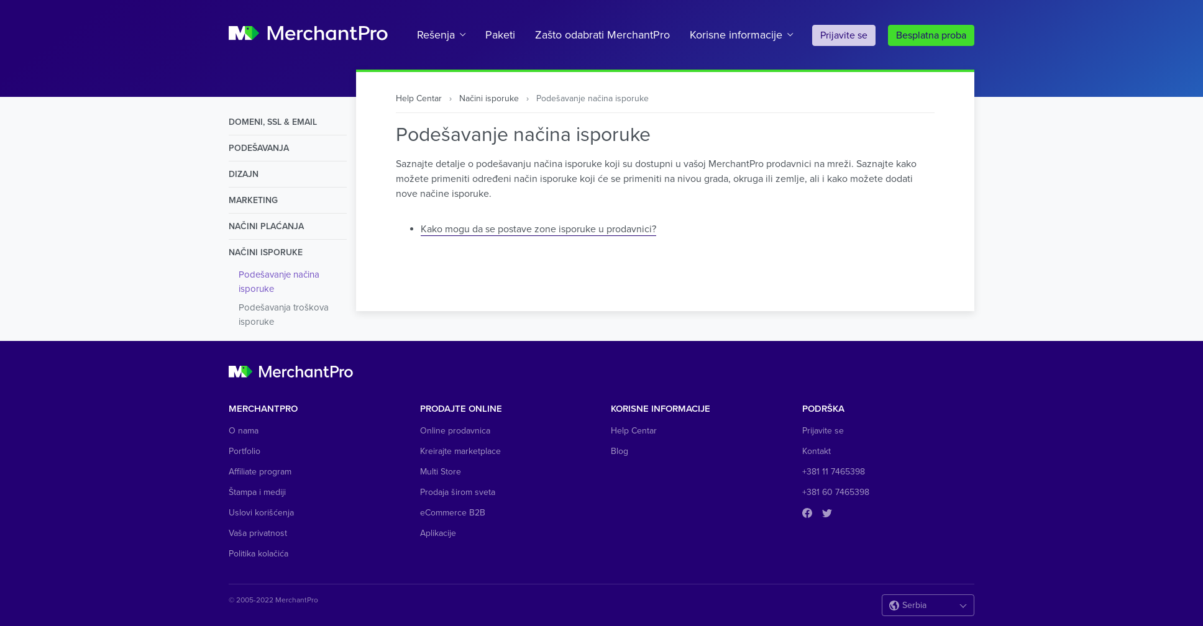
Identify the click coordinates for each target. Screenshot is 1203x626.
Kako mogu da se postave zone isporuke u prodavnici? (538, 229)
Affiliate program (260, 471)
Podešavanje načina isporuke (279, 281)
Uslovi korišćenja (261, 512)
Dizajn (243, 174)
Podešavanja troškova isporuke (284, 314)
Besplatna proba (931, 35)
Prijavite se (843, 35)
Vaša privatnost (258, 533)
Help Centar (419, 98)
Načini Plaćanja (266, 226)
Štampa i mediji (257, 492)
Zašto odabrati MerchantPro (602, 35)
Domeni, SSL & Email (273, 122)
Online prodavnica (455, 430)
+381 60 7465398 (835, 492)
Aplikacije (438, 533)
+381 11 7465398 (833, 471)
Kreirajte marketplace (460, 451)
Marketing (253, 200)
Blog (619, 451)
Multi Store (440, 471)
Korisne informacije (736, 35)
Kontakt (816, 451)
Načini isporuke (266, 252)
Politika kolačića (258, 553)
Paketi (500, 35)
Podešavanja (259, 148)
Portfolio (244, 451)
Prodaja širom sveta (457, 492)
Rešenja (436, 35)
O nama (243, 430)
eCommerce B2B (452, 512)
